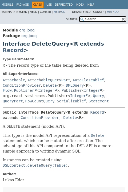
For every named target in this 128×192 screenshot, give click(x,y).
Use (49, 4)
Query (98, 96)
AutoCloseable (87, 80)
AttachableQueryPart (48, 80)
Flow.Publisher (18, 90)
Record (13, 50)
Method (59, 11)
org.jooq (26, 30)
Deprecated (64, 4)
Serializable (70, 101)
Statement (99, 101)
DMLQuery (75, 85)
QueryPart (13, 101)
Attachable (14, 80)
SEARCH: (72, 19)
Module (7, 4)
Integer (46, 90)
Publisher (72, 90)
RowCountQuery (40, 101)
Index (80, 4)
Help (90, 4)
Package (22, 4)
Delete (50, 85)
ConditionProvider (22, 85)
